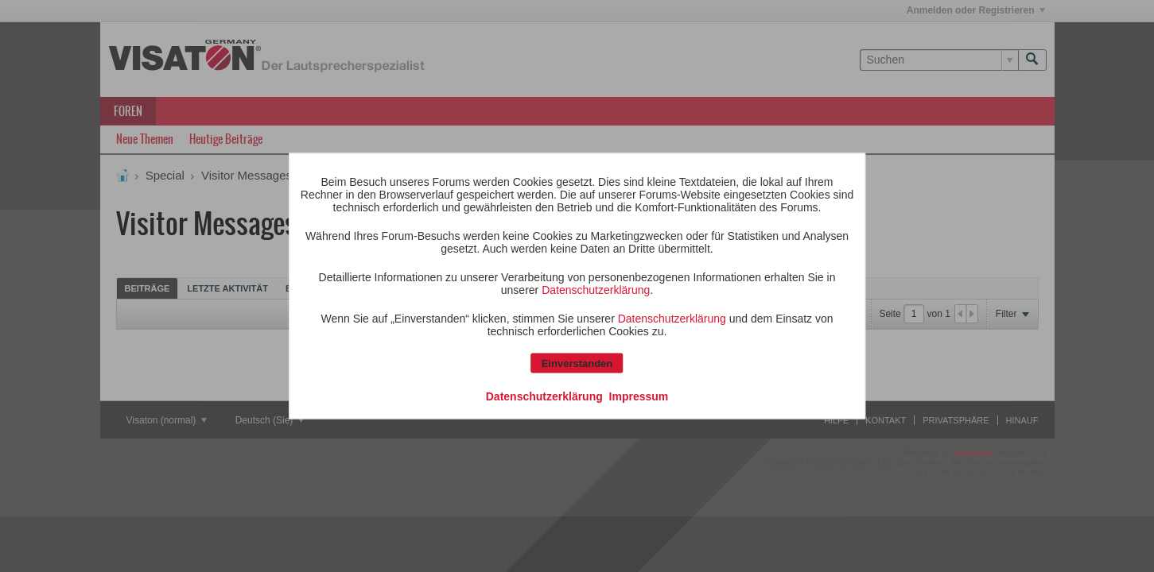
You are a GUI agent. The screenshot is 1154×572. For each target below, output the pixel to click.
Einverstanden (577, 363)
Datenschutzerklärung (596, 290)
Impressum (639, 396)
